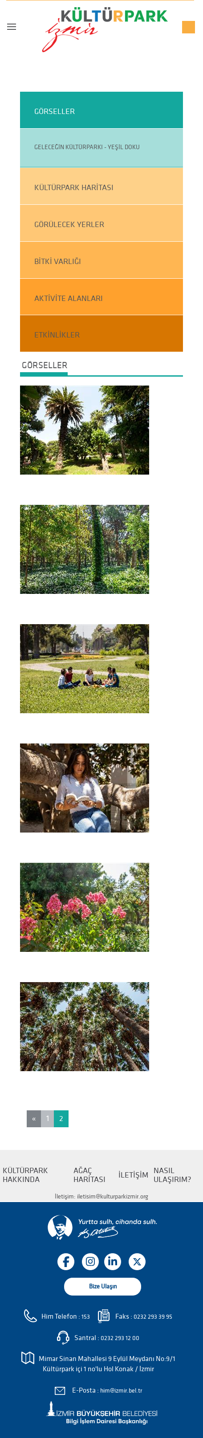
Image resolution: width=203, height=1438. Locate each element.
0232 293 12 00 (120, 1338)
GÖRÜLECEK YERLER (69, 224)
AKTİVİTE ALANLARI (68, 298)
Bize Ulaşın (103, 1286)
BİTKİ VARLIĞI (57, 261)
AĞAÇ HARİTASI (89, 1175)
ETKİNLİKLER (57, 335)
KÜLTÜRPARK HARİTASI (74, 187)
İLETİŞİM (133, 1175)
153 (85, 1316)
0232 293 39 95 (153, 1316)
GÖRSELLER (54, 111)
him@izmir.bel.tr (121, 1390)
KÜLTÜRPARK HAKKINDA (25, 1175)
